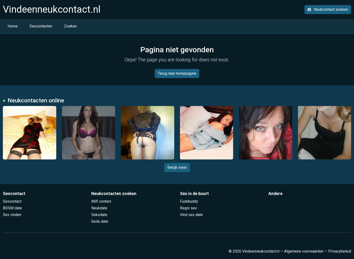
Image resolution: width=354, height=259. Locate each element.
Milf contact (101, 201)
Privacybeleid (339, 251)
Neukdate (99, 208)
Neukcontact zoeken (328, 9)
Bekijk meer (177, 167)
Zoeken (70, 26)
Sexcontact (12, 201)
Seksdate (99, 214)
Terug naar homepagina (177, 73)
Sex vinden (12, 214)
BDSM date (12, 208)
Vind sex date (191, 214)
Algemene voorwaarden (303, 251)
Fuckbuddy (189, 201)
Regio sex (188, 208)
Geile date (99, 221)
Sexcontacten (41, 26)
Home (13, 26)
